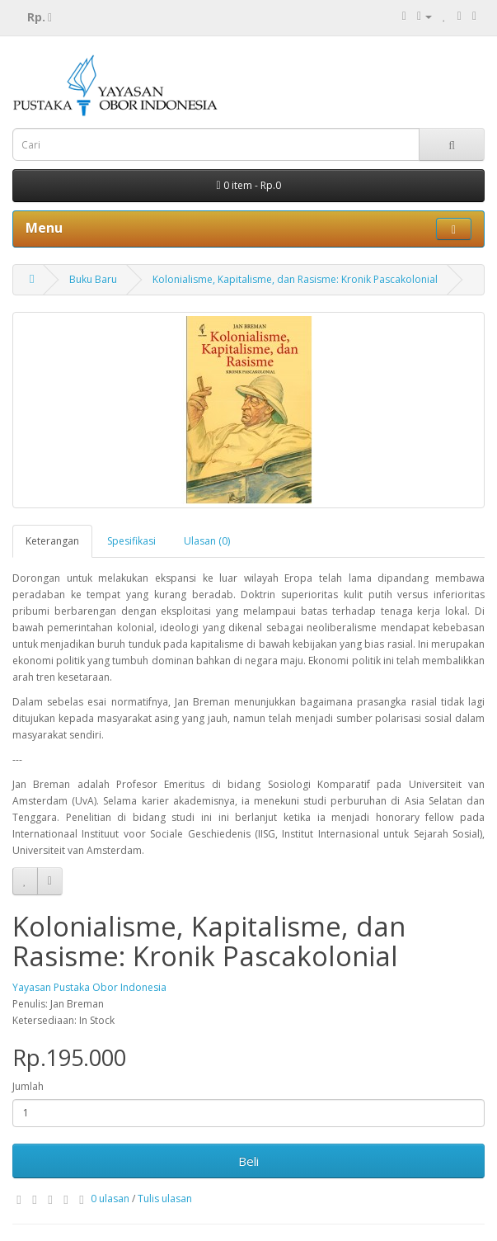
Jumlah (28, 1086)
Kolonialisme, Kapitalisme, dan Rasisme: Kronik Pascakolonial (295, 279)
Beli (248, 1161)
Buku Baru (93, 279)
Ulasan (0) (207, 541)
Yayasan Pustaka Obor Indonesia (89, 987)
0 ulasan (110, 1198)
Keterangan (52, 541)
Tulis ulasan (165, 1198)
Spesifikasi (131, 541)
